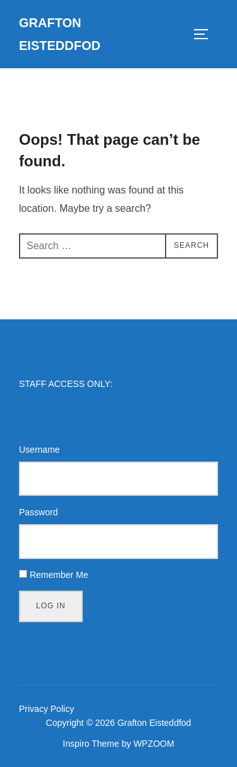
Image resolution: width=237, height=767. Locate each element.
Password (38, 512)
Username (39, 450)
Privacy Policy (46, 709)
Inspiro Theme (91, 744)
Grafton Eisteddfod (59, 34)
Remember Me (59, 575)
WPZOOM (153, 744)
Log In (51, 605)
